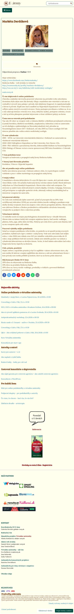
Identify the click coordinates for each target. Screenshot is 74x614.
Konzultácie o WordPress (11, 379)
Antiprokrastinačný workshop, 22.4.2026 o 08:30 (20, 317)
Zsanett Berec (6, 544)
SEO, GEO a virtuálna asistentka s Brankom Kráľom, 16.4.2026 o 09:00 (28, 307)
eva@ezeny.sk (15, 552)
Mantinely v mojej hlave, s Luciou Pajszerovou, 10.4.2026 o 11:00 (26, 297)
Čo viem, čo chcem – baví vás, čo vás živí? (17, 398)
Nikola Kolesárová (7, 538)
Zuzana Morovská (7, 568)
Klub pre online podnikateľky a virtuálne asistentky (20, 388)
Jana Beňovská (6, 554)
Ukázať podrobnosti (8, 609)
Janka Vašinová (6, 557)
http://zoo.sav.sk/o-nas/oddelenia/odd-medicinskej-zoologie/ (27, 88)
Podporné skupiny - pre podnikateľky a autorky (19, 393)
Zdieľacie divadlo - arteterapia (13, 403)
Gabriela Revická (7, 529)
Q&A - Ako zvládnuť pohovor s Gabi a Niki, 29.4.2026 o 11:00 (24, 333)
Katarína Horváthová (8, 562)
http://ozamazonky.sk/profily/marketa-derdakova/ (23, 85)
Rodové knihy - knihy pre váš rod (14, 362)
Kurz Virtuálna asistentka (11, 338)
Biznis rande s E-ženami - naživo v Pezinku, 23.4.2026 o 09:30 (25, 322)
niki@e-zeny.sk (19, 538)
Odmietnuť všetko (45, 611)
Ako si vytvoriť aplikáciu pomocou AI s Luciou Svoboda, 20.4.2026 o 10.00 (29, 312)
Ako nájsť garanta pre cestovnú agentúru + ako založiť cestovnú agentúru (29, 374)
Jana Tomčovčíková (7, 546)
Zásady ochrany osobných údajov (61, 603)
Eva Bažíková (5, 552)
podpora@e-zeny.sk (18, 544)
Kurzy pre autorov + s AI (10, 352)
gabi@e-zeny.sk (19, 529)
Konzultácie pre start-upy (11, 343)
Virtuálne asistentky (23, 536)
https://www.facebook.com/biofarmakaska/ (20, 80)
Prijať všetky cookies (64, 611)
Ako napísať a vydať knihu (11, 357)
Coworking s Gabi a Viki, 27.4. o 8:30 (15, 327)
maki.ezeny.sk (7, 92)
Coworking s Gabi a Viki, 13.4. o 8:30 (15, 302)
